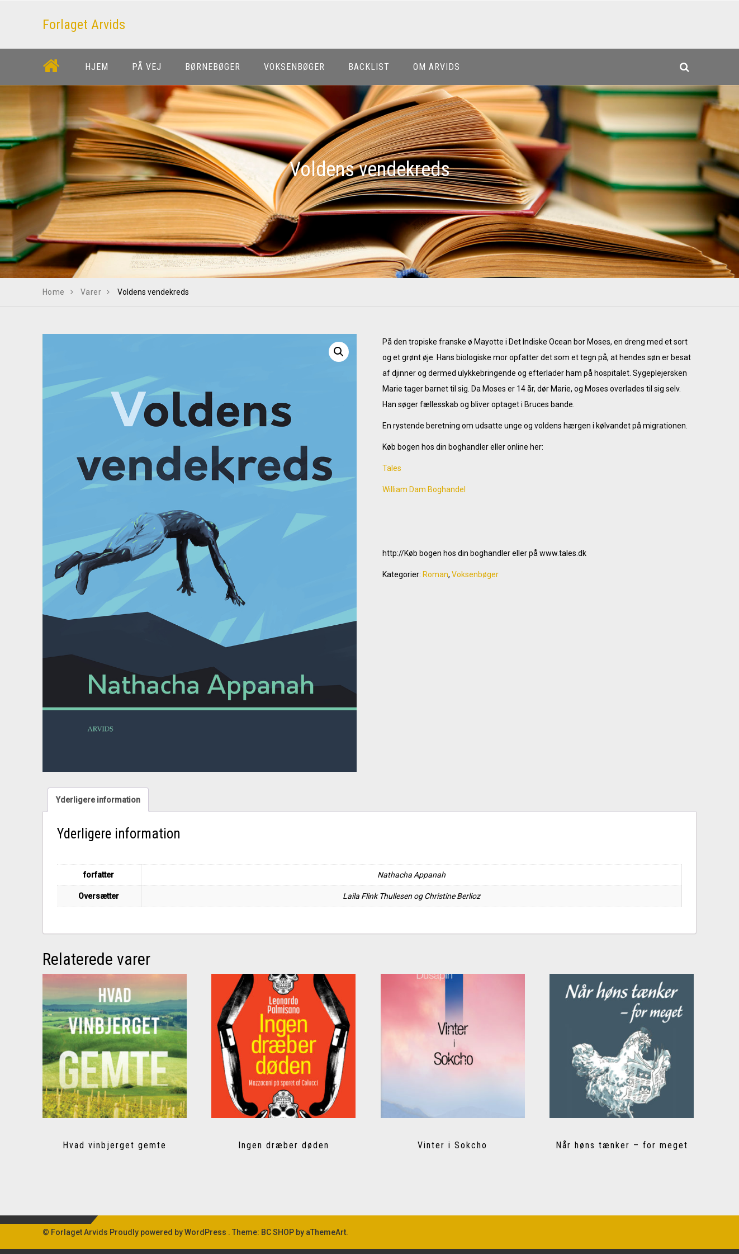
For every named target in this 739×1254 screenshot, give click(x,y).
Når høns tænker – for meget (622, 1145)
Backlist (369, 67)
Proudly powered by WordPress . (170, 1232)
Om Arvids (436, 67)
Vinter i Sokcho (452, 1145)
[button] (339, 352)
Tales (391, 468)
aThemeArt (326, 1232)
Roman (435, 574)
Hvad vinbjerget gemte (115, 1145)
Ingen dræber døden (283, 1145)
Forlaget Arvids (83, 24)
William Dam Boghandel (424, 489)
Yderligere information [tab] (98, 799)
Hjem (96, 67)
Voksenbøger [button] (294, 67)
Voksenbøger (475, 574)
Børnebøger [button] (212, 67)
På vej (147, 67)
